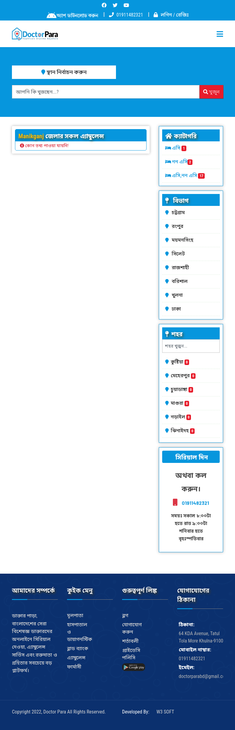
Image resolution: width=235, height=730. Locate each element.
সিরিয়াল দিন (191, 457)
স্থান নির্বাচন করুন (64, 72)
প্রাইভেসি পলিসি (131, 654)
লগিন (166, 15)
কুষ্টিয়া (180, 362)
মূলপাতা (75, 615)
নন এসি (182, 162)
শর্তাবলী (130, 641)
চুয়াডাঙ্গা (182, 389)
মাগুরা (180, 403)
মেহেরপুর (183, 375)
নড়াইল (181, 417)
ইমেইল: (186, 667)
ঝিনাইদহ (183, 431)
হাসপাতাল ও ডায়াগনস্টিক (79, 632)
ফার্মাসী (74, 667)
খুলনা (178, 295)
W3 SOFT (165, 712)
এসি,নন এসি (188, 175)
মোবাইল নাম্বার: (195, 650)
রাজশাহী (181, 267)
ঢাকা (177, 309)
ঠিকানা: (186, 625)
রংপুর (178, 226)
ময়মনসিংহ (184, 240)
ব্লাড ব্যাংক (77, 648)
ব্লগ (125, 615)
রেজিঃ (182, 15)
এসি (179, 148)
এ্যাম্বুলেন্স (76, 658)
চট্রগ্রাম (179, 212)
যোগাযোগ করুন (132, 628)
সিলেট (179, 254)
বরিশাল (181, 281)
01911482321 (129, 15)
